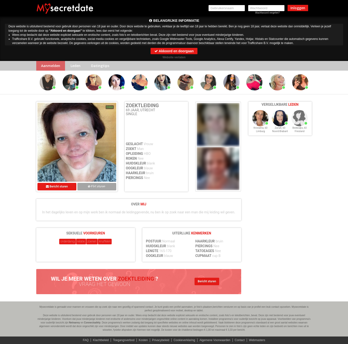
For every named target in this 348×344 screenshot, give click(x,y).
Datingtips (100, 65)
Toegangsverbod (124, 340)
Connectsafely (92, 322)
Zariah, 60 (280, 128)
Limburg (260, 131)
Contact (240, 340)
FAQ (86, 340)
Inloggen (297, 8)
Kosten (143, 340)
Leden (75, 65)
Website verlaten (173, 57)
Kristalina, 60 (260, 128)
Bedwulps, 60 (299, 128)
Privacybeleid (160, 340)
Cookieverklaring (184, 340)
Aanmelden (50, 65)
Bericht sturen (57, 186)
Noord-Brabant (280, 131)
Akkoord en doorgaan (174, 51)
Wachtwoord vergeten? (267, 12)
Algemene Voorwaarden (214, 340)
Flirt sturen (96, 186)
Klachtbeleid (101, 340)
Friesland (299, 131)
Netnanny (74, 322)
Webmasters (257, 340)
